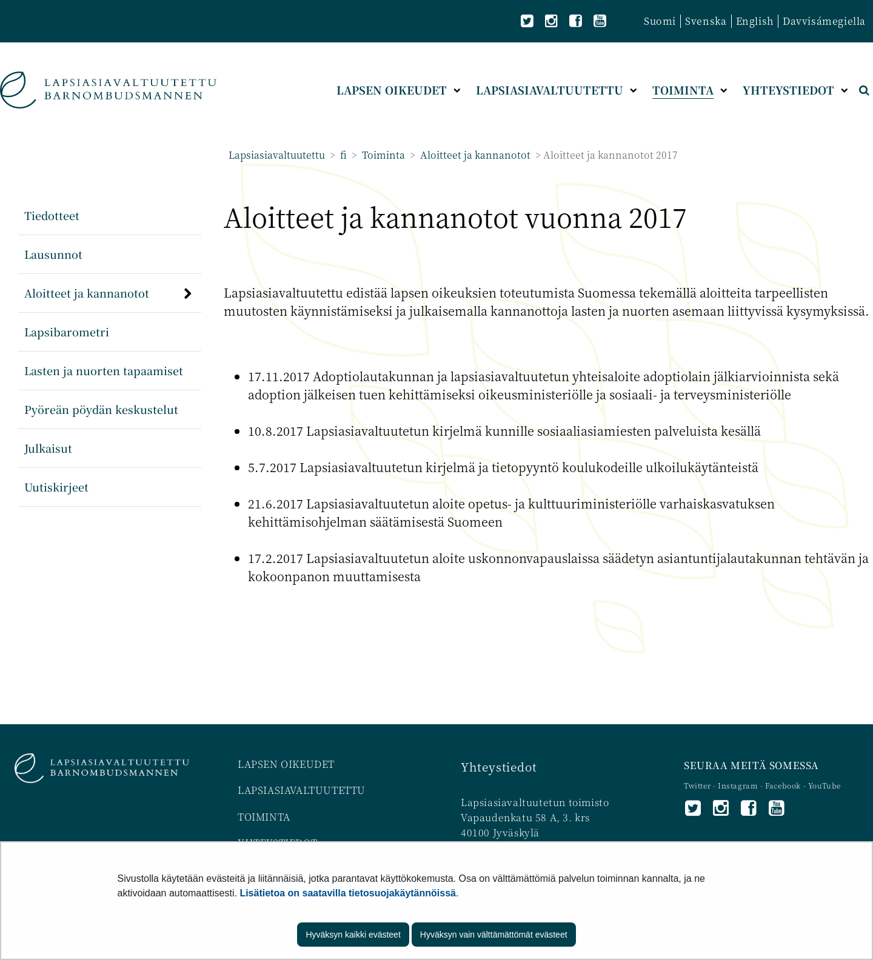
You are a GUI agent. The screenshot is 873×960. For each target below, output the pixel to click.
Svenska (705, 21)
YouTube (824, 785)
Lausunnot (53, 254)
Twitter (698, 785)
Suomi (660, 21)
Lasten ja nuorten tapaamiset (103, 370)
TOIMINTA (264, 817)
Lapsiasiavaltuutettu (277, 155)
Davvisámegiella (824, 21)
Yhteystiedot (499, 766)
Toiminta (382, 155)
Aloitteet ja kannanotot (474, 155)
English (755, 21)
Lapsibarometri (66, 331)
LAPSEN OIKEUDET (286, 764)
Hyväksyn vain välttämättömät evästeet (493, 934)
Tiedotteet (51, 215)
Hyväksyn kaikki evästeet (353, 934)
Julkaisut (48, 448)
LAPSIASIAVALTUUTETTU (302, 790)
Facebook (783, 785)
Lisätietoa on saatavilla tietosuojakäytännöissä (347, 893)
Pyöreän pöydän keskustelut (101, 409)
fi (342, 155)
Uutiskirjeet (56, 487)
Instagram (739, 785)
